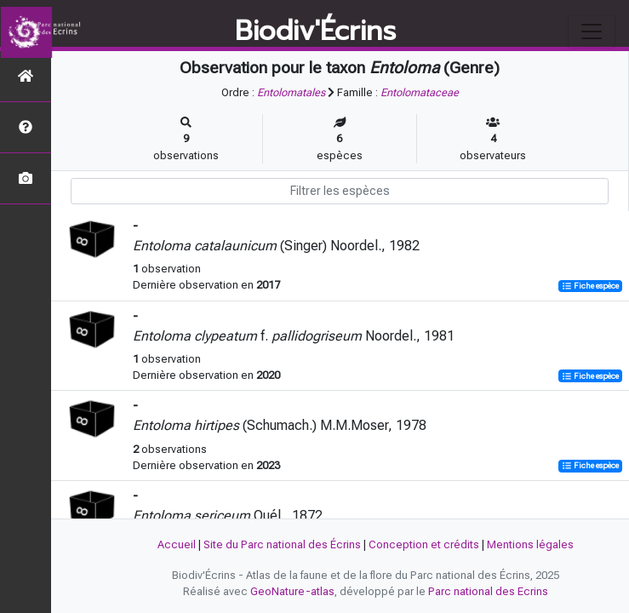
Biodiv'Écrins (315, 31)
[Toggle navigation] (591, 31)
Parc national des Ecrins (488, 591)
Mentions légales (530, 544)
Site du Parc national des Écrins (282, 544)
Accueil (176, 544)
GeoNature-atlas (292, 591)
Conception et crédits (424, 544)
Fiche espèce (590, 285)
